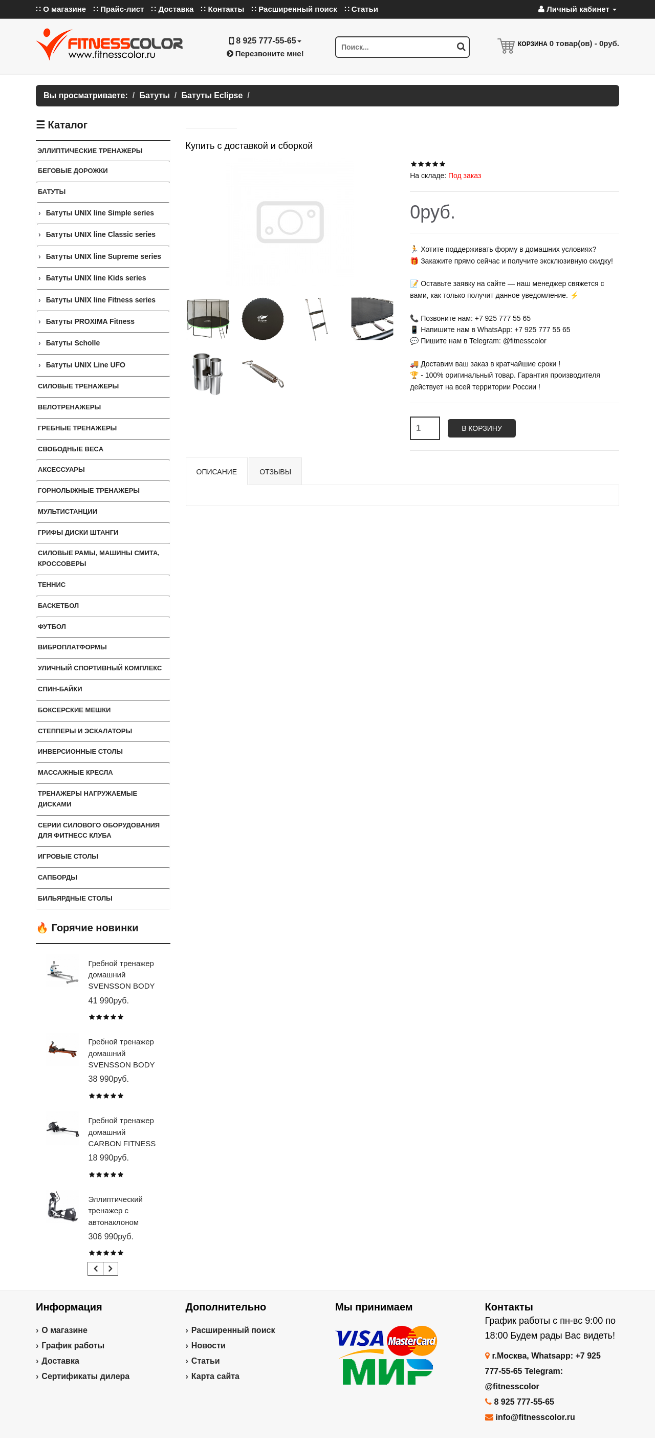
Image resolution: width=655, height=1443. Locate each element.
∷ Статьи (361, 9)
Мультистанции (67, 511)
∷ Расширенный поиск (294, 9)
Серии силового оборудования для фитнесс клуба (99, 830)
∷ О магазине (61, 9)
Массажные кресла (75, 772)
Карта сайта (215, 1376)
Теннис (52, 584)
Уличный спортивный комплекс (100, 668)
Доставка (60, 1361)
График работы (72, 1345)
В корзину (482, 428)
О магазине (64, 1330)
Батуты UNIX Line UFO (85, 365)
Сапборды (57, 877)
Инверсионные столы (80, 751)
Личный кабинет (577, 9)
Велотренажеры (69, 407)
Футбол (52, 626)
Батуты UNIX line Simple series (100, 213)
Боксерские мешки (74, 710)
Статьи (205, 1361)
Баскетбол (58, 605)
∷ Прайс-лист (118, 9)
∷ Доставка (172, 9)
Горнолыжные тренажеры (89, 490)
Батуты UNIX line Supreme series (103, 256)
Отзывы (275, 472)
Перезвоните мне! (265, 53)
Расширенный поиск (233, 1330)
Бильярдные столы (75, 898)
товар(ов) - (584, 43)
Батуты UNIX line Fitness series (101, 300)
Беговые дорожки (73, 170)
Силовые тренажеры (78, 386)
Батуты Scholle (73, 343)
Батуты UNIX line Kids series (96, 278)
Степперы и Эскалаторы (85, 731)
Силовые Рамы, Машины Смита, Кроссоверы (99, 558)
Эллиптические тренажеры (90, 151)
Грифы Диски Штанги (78, 532)
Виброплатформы (72, 647)
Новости (208, 1345)
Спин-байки (60, 689)
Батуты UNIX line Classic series (101, 234)
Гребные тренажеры (77, 428)
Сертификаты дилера (85, 1376)
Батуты (52, 191)
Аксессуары (61, 469)
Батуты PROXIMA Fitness (90, 321)
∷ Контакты (222, 9)
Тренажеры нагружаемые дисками (87, 799)
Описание (216, 472)
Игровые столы (68, 856)
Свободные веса (70, 449)
